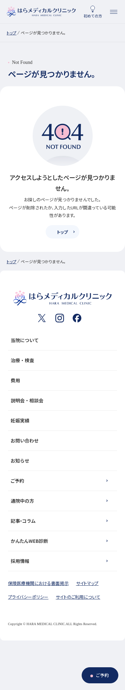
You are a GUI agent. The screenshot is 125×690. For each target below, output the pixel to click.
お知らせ (61, 460)
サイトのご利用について (78, 597)
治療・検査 (61, 360)
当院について (61, 340)
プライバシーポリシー (28, 597)
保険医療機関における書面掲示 (38, 583)
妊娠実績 (61, 420)
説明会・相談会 (61, 400)
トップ (11, 32)
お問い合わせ (61, 440)
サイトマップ (87, 583)
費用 (61, 380)
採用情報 (20, 561)
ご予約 (17, 480)
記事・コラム (23, 520)
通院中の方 (22, 500)
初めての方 (93, 15)
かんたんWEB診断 (29, 540)
